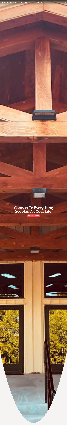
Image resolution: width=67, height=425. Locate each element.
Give (41, 2)
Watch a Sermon (60, 2)
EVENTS (22, 2)
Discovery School (44, 2)
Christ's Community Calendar (52, 2)
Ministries (37, 2)
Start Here (17, 2)
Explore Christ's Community (33, 215)
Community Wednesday (30, 2)
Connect (26, 2)
